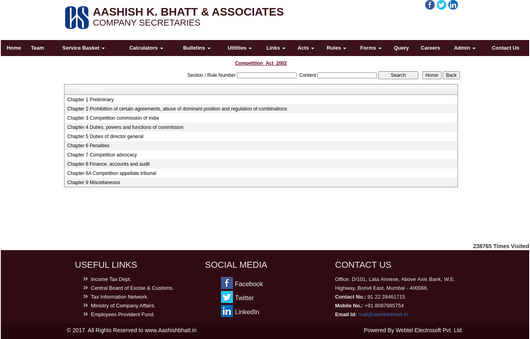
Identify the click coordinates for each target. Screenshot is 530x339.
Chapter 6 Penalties (88, 145)
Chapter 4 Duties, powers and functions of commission (125, 127)
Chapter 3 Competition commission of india (113, 118)
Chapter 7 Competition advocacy (102, 155)
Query (401, 48)
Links (275, 48)
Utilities (240, 48)
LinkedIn (247, 312)
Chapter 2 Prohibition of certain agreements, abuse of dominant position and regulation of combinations (177, 109)
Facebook (249, 284)
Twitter (244, 298)
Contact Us (506, 48)
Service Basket (83, 48)
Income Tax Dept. (111, 279)
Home (14, 48)
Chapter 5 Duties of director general (105, 136)
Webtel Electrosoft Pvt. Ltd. (429, 330)
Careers (430, 48)
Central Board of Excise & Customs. (132, 288)
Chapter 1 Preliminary (90, 99)
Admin (465, 48)
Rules (336, 48)
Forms (370, 48)
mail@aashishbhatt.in (383, 314)
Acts (306, 48)
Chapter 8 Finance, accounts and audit (108, 164)
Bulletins (197, 48)
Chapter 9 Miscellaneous (93, 182)
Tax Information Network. (120, 297)
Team (37, 48)
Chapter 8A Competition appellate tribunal (111, 173)
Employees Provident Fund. (123, 314)
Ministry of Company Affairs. (123, 306)
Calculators (146, 48)
